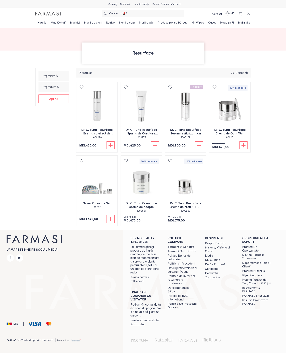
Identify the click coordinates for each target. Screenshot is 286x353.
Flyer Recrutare (252, 275)
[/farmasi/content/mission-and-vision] (220, 249)
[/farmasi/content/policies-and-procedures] (181, 263)
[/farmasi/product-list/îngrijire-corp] (127, 23)
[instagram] (19, 258)
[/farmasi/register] (125, 4)
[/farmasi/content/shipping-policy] (183, 279)
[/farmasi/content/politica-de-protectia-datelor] (183, 305)
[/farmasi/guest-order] (145, 322)
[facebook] (10, 258)
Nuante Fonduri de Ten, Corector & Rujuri (256, 281)
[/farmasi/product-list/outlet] (212, 23)
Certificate (212, 269)
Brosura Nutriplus (253, 271)
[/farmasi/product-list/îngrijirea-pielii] (93, 23)
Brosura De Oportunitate (250, 248)
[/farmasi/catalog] (113, 4)
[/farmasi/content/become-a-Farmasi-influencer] (257, 256)
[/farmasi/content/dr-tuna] (212, 260)
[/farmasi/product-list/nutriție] (110, 23)
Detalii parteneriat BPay (179, 289)
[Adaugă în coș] (111, 145)
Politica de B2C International (178, 297)
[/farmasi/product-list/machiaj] (75, 23)
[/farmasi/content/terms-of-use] (182, 251)
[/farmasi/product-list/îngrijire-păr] (146, 23)
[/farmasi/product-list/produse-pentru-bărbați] (173, 23)
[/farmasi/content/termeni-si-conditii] (181, 247)
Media (209, 255)
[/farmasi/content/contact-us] (257, 264)
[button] (53, 98)
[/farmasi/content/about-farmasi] (215, 243)
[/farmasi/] (48, 13)
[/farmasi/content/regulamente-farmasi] (257, 289)
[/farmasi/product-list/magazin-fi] (227, 23)
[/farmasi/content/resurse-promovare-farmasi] (257, 302)
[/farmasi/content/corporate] (212, 277)
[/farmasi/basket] (240, 13)
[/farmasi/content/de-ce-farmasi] (215, 264)
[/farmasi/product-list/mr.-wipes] (198, 23)
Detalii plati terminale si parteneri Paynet (182, 269)
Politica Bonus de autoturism (179, 257)
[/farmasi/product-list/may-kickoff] (58, 23)
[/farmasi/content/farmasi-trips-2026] (256, 296)
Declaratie (211, 273)
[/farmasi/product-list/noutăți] (42, 23)
